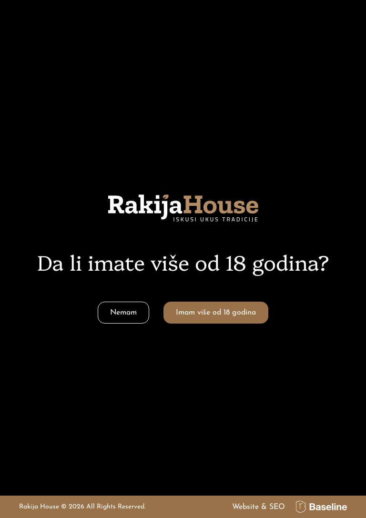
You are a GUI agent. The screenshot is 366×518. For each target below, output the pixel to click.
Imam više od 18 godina (216, 312)
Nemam (123, 312)
